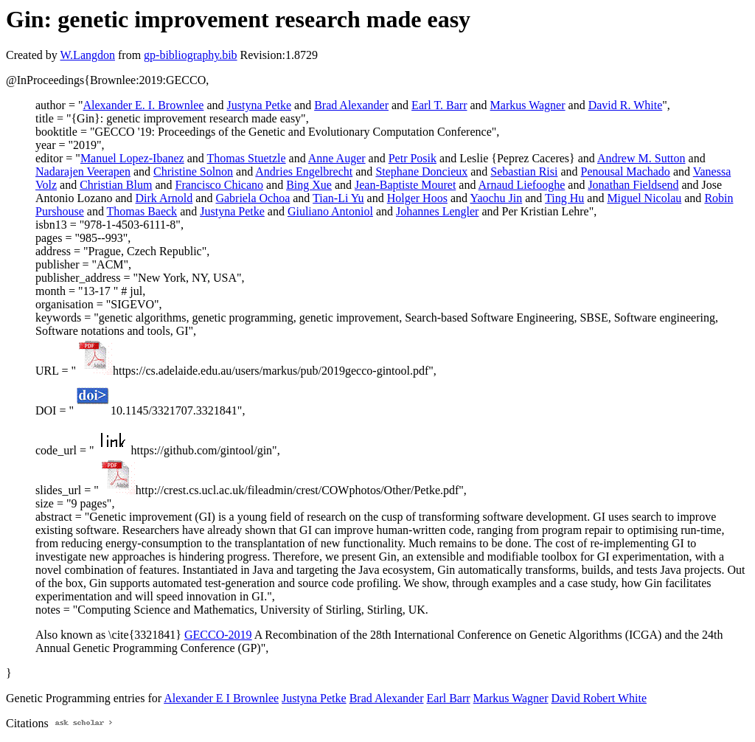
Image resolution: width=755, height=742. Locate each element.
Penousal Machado (625, 171)
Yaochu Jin (496, 198)
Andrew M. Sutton (641, 158)
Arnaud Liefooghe (522, 184)
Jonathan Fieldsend (633, 184)
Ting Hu (564, 198)
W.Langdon (87, 55)
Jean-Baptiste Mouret (405, 184)
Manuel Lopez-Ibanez (132, 158)
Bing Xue (309, 184)
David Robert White (599, 698)
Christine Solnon (193, 171)
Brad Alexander (351, 105)
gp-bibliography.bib (190, 55)
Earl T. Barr (439, 105)
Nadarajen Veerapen (83, 171)
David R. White (625, 105)
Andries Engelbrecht (303, 171)
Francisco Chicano (219, 184)
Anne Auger (337, 158)
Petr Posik (412, 158)
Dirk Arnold (164, 198)
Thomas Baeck (142, 211)
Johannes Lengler (437, 211)
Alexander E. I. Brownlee (143, 105)
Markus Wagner (528, 105)
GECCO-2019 (218, 634)
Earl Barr (448, 698)
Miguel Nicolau (644, 198)
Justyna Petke (258, 105)
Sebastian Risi (523, 171)
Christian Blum (116, 184)
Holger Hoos (417, 198)
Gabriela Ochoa (252, 198)
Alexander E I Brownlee (221, 698)
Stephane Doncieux (421, 171)
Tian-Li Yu (338, 198)
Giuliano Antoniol (330, 211)
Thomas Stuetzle (246, 158)
